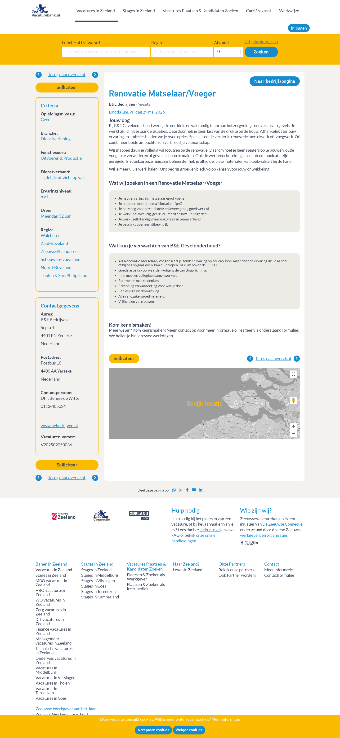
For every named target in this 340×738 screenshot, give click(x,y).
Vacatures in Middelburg (46, 670)
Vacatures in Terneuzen (46, 690)
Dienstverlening (56, 138)
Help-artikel (210, 530)
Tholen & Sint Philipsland (64, 275)
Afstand (221, 42)
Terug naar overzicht (66, 74)
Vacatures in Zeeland (95, 10)
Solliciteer (67, 87)
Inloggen (299, 28)
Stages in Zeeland (139, 10)
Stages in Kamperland (100, 597)
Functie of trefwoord (81, 42)
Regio (156, 42)
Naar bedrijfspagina (274, 81)
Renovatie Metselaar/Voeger (162, 93)
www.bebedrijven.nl (59, 425)
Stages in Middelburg (99, 575)
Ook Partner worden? (237, 575)
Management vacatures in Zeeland (54, 641)
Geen (45, 119)
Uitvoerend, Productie (61, 158)
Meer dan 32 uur (56, 216)
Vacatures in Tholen (53, 683)
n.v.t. (45, 196)
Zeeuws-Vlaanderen (59, 251)
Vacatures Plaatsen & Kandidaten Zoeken (200, 10)
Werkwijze (289, 10)
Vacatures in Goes (51, 698)
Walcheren (51, 235)
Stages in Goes (93, 586)
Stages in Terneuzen (98, 591)
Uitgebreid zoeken (261, 41)
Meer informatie (278, 570)
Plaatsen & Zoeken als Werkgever (146, 577)
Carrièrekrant (258, 10)
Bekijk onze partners (236, 570)
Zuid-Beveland (54, 243)
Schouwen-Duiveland (61, 259)
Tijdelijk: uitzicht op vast (63, 177)
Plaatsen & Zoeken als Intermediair (146, 586)
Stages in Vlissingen (98, 581)
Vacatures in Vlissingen (55, 678)
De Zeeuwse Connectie (282, 524)
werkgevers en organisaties (264, 535)
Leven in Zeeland (187, 570)
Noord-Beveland (56, 267)
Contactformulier (279, 575)
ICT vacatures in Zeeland (50, 621)
